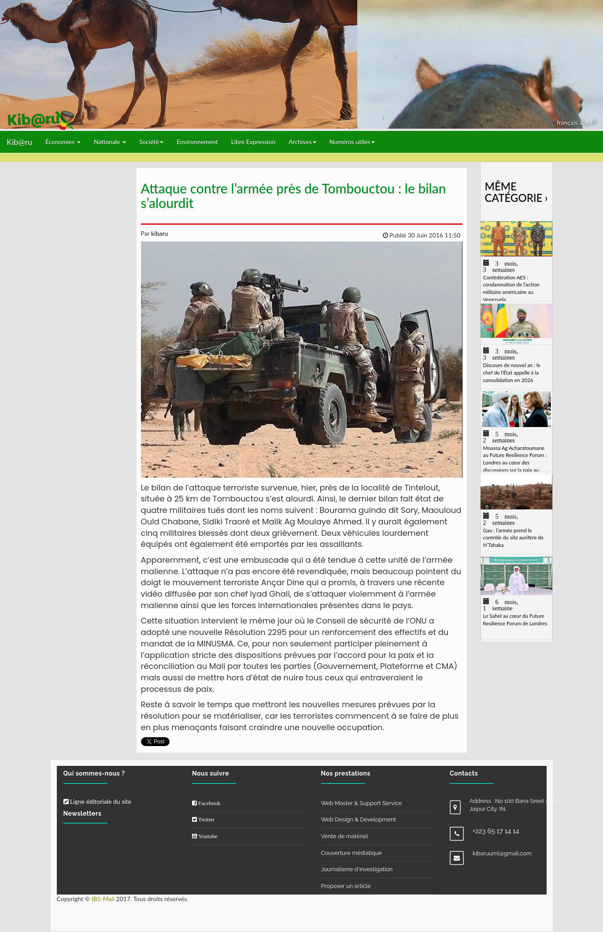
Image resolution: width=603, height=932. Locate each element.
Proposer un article (346, 886)
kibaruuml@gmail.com (502, 853)
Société (151, 141)
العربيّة (587, 122)
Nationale (110, 141)
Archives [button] (302, 141)
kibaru (158, 233)
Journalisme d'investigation (357, 869)
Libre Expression (253, 141)
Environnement (197, 141)
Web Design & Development (358, 819)
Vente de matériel (344, 836)
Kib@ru (19, 142)
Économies (63, 141)
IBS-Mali (103, 898)
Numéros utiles (352, 141)
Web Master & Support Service (361, 803)
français (568, 122)
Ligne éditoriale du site (97, 801)
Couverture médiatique (351, 853)
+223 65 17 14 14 (496, 831)
